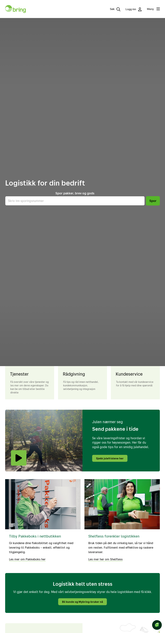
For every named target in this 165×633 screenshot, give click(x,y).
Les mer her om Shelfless (106, 559)
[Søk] (112, 9)
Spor (152, 201)
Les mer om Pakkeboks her (28, 559)
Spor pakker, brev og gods (74, 193)
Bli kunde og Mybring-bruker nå (82, 601)
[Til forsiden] (15, 9)
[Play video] (18, 458)
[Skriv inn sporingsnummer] (75, 200)
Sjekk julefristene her (110, 458)
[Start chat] (157, 625)
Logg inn (134, 9)
